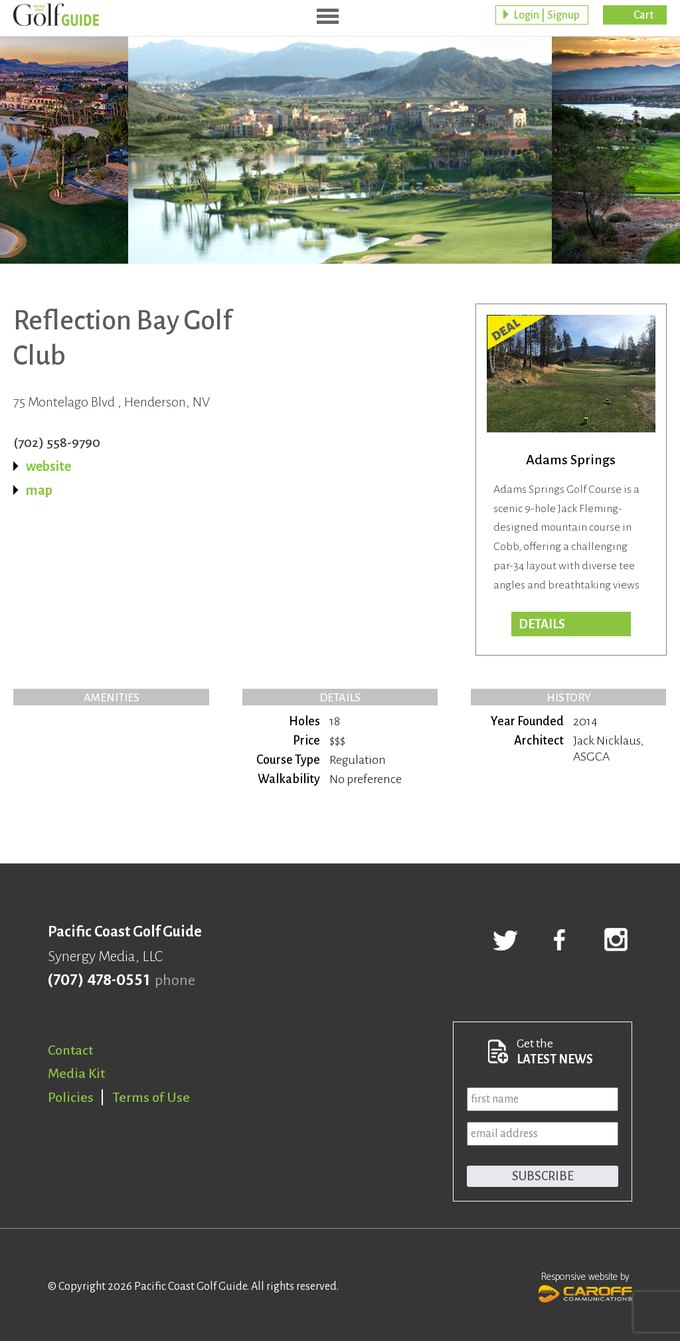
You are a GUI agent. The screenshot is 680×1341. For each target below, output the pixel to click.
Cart (643, 17)
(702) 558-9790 (56, 442)
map (39, 490)
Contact (70, 1050)
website (48, 466)
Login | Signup (546, 17)
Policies (71, 1097)
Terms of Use (151, 1097)
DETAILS (542, 624)
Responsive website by (585, 1286)
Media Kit (76, 1073)
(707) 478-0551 (98, 980)
